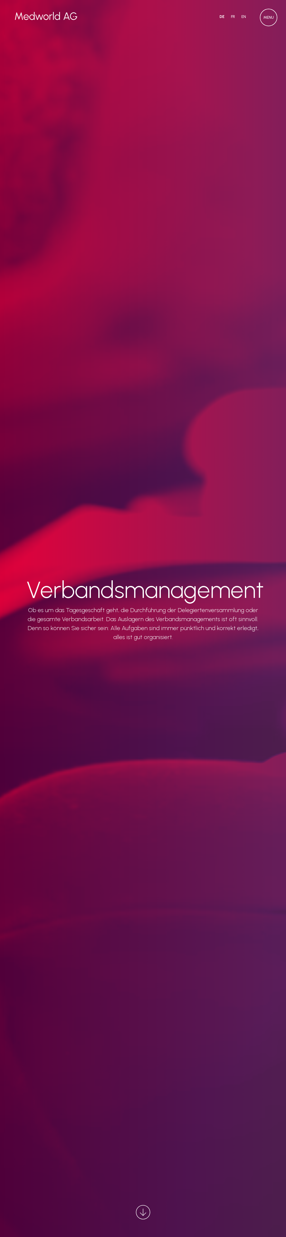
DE (222, 16)
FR (233, 16)
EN (243, 16)
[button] (268, 17)
